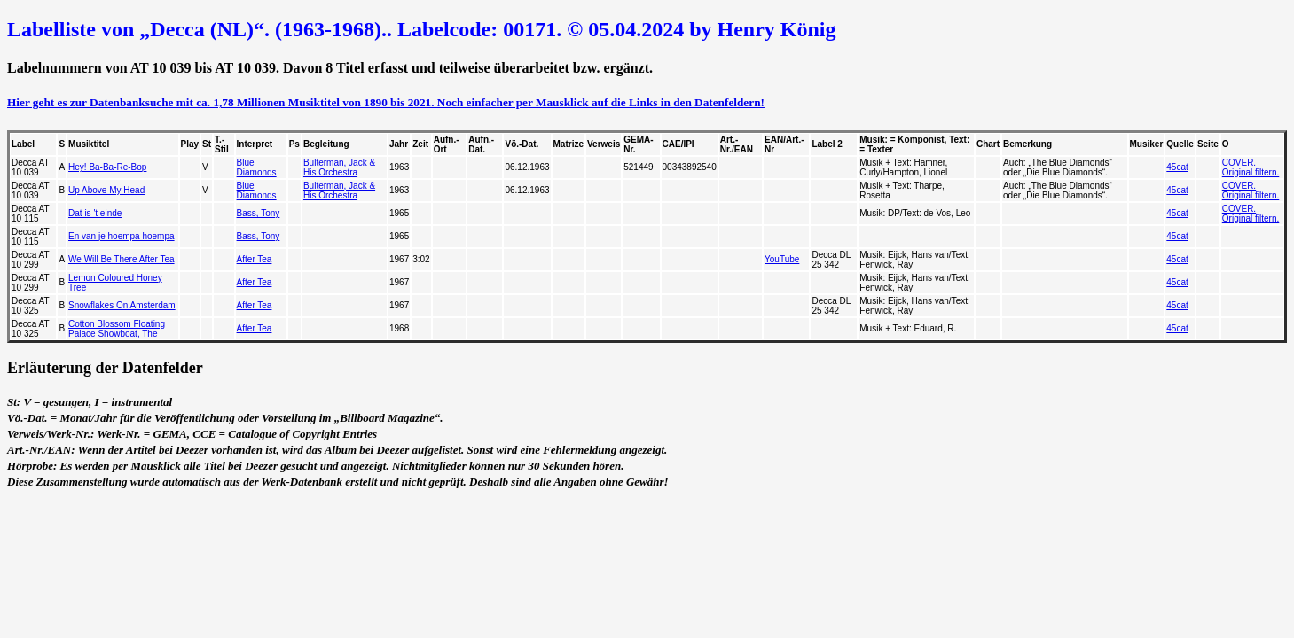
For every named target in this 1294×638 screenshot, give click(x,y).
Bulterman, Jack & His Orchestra (339, 167)
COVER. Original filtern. (1250, 167)
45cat (1177, 167)
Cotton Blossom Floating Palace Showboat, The (116, 328)
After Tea (254, 259)
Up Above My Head (106, 190)
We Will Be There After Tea (121, 259)
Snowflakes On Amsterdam (122, 305)
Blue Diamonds (257, 167)
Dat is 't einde (95, 213)
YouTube (782, 259)
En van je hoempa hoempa (121, 236)
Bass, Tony (258, 213)
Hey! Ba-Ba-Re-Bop (107, 167)
